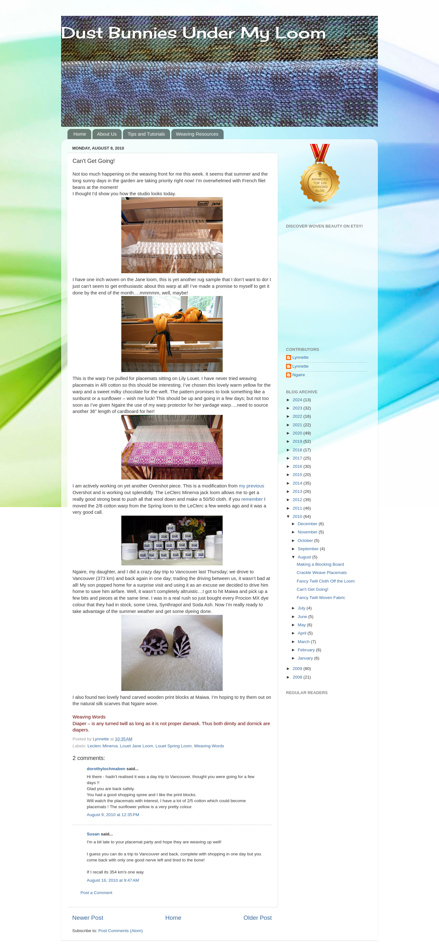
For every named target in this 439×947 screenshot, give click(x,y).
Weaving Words (209, 746)
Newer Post (87, 917)
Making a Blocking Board (320, 564)
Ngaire (298, 374)
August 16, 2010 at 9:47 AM (113, 880)
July (302, 608)
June (303, 616)
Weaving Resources (197, 134)
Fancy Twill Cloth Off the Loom (326, 581)
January (306, 658)
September (309, 548)
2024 (298, 399)
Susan (94, 834)
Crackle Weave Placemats (322, 572)
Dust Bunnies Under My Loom (193, 32)
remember (252, 499)
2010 (298, 516)
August (305, 557)
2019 (298, 441)
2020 (298, 433)
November (308, 532)
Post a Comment (96, 892)
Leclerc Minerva (102, 746)
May (302, 624)
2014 (298, 483)
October (306, 540)
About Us (107, 134)
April (303, 633)
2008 (298, 677)
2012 (298, 499)
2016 (298, 466)
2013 (298, 491)
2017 (298, 458)
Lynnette (300, 357)
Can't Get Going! (312, 589)
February (307, 649)
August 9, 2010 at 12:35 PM (113, 814)
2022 (298, 416)
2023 (298, 408)
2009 (298, 668)
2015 (298, 474)
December (308, 523)
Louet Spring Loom (174, 746)
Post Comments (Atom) (121, 930)
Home (79, 134)
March (304, 641)
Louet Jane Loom (136, 746)
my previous (251, 485)
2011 (298, 508)
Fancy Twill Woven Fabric (321, 597)
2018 (298, 450)
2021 (298, 424)
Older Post (258, 917)
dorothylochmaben (106, 768)
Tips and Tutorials (146, 134)
